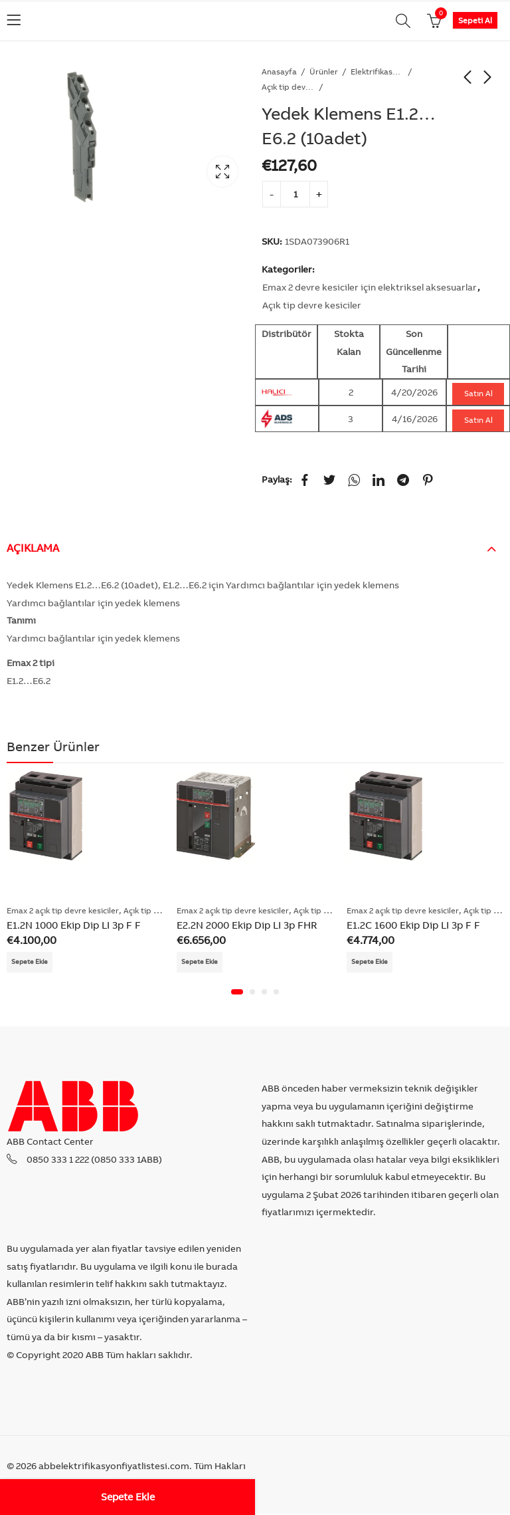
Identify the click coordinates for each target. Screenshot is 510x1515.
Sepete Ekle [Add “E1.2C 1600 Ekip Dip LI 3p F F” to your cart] (373, 962)
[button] (237, 992)
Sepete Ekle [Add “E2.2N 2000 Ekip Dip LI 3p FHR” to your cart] (203, 962)
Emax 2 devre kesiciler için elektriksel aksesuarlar (369, 287)
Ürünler (323, 71)
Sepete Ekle (128, 1496)
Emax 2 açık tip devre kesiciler (63, 910)
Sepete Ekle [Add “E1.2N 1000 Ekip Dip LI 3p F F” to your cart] (33, 962)
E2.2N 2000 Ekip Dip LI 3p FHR (247, 925)
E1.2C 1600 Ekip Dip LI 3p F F (413, 925)
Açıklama (33, 547)
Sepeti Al (475, 20)
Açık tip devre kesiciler (288, 87)
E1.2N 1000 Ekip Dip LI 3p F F (74, 925)
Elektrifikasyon (377, 71)
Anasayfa (279, 71)
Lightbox (222, 171)
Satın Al (478, 393)
